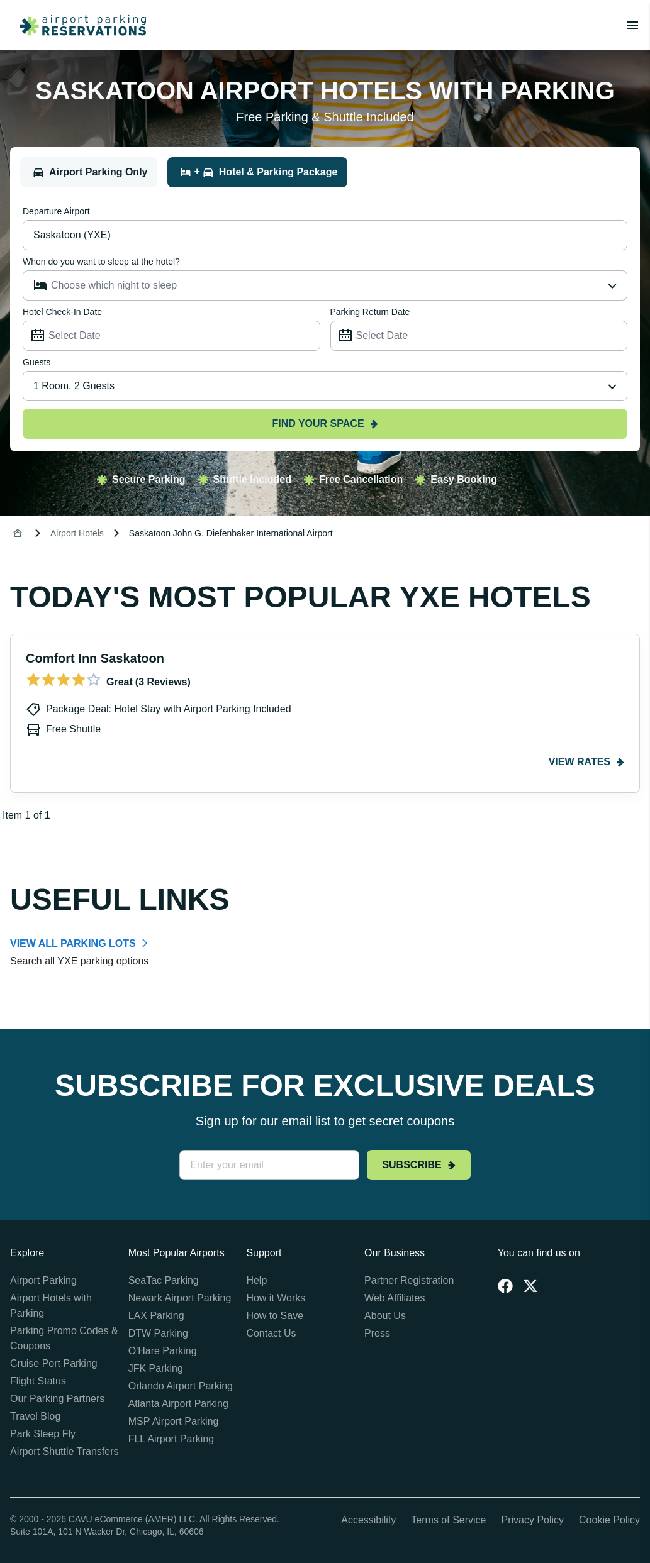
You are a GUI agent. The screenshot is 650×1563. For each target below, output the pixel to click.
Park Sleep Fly (43, 1433)
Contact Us (271, 1333)
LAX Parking (156, 1315)
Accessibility (368, 1520)
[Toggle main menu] (632, 25)
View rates (586, 761)
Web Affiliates (394, 1298)
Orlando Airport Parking (180, 1386)
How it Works (275, 1298)
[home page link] (78, 25)
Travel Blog (35, 1416)
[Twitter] (530, 1285)
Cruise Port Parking (54, 1363)
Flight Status (38, 1381)
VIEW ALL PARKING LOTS (73, 943)
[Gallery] (325, 728)
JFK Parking (155, 1368)
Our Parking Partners (57, 1398)
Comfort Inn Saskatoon (95, 658)
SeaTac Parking (163, 1280)
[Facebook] (505, 1285)
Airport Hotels (77, 533)
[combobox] (325, 386)
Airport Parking (43, 1280)
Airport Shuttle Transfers (64, 1451)
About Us (385, 1315)
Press (377, 1333)
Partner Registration (409, 1280)
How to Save (274, 1315)
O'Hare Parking (162, 1350)
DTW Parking (158, 1333)
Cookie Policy (609, 1520)
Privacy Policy (532, 1520)
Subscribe (418, 1164)
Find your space (325, 423)
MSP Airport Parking (173, 1421)
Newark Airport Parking (180, 1298)
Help (256, 1280)
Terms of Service (448, 1520)
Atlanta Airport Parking (178, 1403)
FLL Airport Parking (171, 1438)
